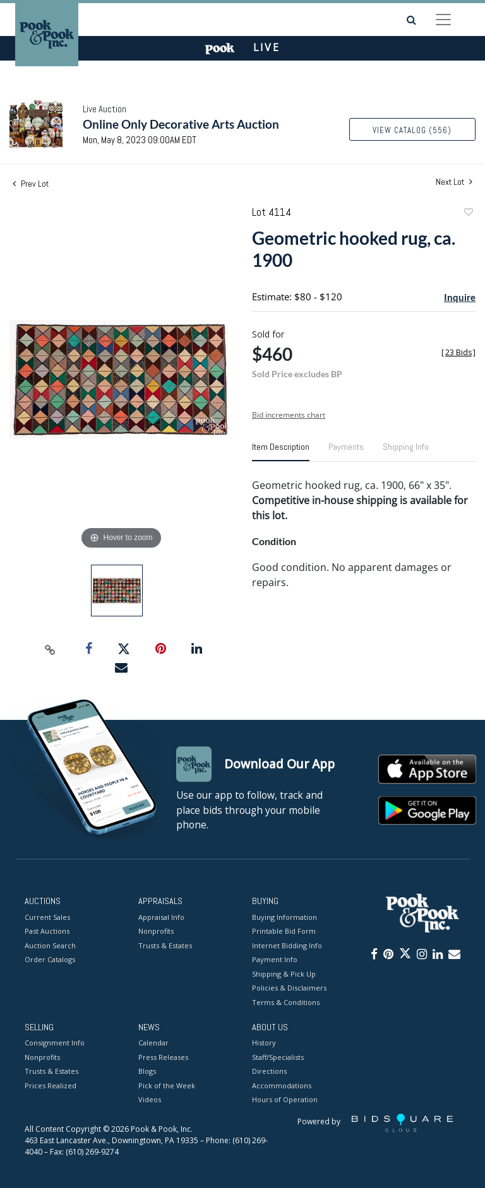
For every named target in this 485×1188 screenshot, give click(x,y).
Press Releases (163, 1057)
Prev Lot (31, 183)
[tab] (280, 452)
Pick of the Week (166, 1085)
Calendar (153, 1043)
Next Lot (454, 182)
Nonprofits (156, 931)
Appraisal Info (161, 917)
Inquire (460, 297)
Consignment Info (55, 1043)
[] (458, 352)
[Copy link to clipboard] (50, 649)
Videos (149, 1100)
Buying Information (284, 917)
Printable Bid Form (284, 931)
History (264, 1043)
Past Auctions (47, 931)
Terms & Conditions (286, 1002)
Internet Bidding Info (287, 945)
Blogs (147, 1071)
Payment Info (274, 959)
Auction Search (50, 945)
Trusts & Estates (165, 945)
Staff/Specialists (278, 1057)
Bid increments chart (288, 414)
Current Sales (47, 917)
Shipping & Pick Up (284, 974)
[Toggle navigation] (443, 20)
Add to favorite (468, 213)
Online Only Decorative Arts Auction (181, 124)
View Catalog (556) (412, 130)
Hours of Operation (285, 1100)
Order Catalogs (50, 959)
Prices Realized (50, 1085)
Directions (269, 1071)
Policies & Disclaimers (289, 987)
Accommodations (281, 1085)
